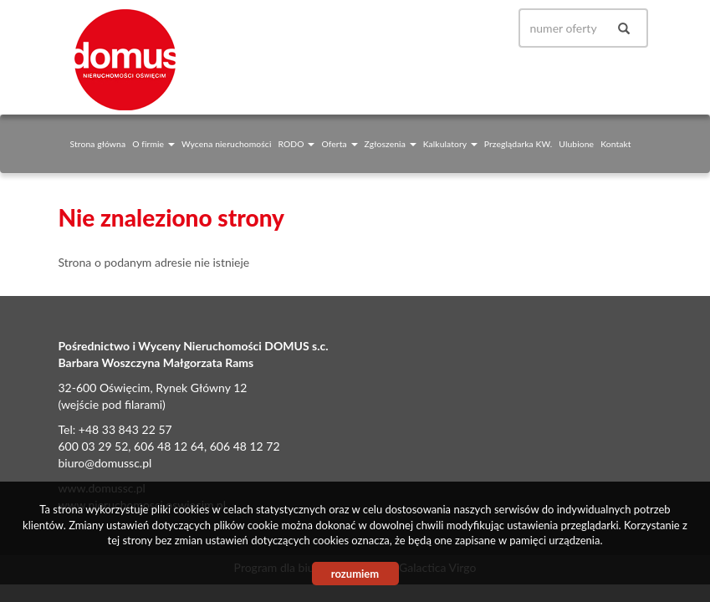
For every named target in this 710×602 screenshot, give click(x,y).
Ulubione (576, 144)
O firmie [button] (153, 144)
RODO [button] (296, 144)
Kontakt (615, 144)
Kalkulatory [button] (450, 144)
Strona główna (98, 144)
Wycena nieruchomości (226, 144)
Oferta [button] (339, 144)
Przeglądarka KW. (518, 144)
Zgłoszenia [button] (390, 144)
